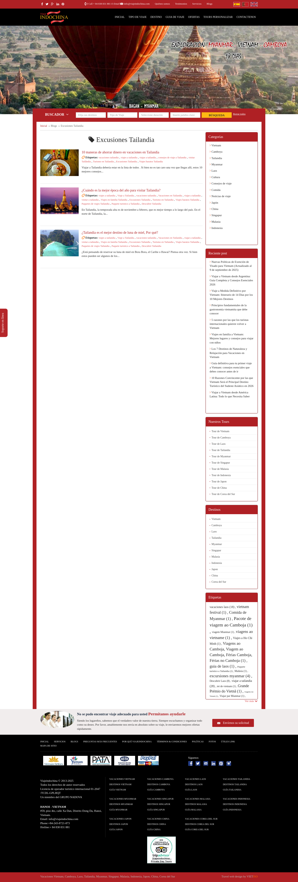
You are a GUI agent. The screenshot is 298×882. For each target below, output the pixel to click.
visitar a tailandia (90, 199)
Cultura (215, 177)
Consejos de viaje (221, 183)
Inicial (120, 17)
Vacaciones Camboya (160, 779)
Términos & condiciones (172, 741)
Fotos (212, 741)
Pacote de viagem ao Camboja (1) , (231, 625)
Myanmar (216, 164)
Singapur (216, 215)
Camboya (216, 151)
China (214, 208)
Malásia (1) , (241, 671)
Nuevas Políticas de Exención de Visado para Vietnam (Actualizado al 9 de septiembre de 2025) (231, 266)
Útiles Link (228, 741)
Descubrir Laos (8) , (221, 681)
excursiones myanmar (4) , (231, 676)
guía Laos (191, 789)
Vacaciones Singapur (160, 799)
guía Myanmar (118, 809)
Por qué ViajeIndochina (137, 741)
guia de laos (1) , (223, 666)
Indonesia (216, 227)
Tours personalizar (218, 17)
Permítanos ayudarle (166, 713)
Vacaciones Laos (195, 779)
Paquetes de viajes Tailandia (96, 203)
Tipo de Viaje (137, 17)
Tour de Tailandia (221, 450)
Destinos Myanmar (121, 804)
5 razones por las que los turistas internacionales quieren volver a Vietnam (229, 324)
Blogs (209, 3)
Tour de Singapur (221, 462)
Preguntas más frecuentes (100, 741)
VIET (252, 876)
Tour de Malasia (220, 469)
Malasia (215, 221)
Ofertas (194, 17)
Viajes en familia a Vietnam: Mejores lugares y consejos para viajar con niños (231, 338)
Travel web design (231, 876)
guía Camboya (156, 789)
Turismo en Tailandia (103, 161)
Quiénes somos (162, 3)
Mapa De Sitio (48, 745)
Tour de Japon (219, 481)
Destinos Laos (194, 784)
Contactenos (246, 17)
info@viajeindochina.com (137, 3)
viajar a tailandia (147, 157)
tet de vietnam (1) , (227, 686)
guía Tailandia (232, 789)
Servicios (196, 3)
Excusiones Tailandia (126, 161)
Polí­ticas (198, 741)
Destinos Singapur (158, 804)
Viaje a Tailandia (125, 195)
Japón (214, 202)
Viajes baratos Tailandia (151, 161)
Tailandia (216, 158)
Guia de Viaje (175, 17)
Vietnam (215, 145)
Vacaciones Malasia (197, 799)
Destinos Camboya (158, 784)
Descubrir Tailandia (151, 203)
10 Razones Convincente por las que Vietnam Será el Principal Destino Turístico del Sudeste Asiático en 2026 (232, 382)
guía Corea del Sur (197, 829)
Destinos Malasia (196, 804)
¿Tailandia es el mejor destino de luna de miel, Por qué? (120, 232)
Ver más (251, 701)
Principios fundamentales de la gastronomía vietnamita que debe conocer (228, 309)
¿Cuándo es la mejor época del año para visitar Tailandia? (121, 190)
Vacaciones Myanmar (122, 799)
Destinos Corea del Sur (199, 824)
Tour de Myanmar (221, 456)
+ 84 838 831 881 (102, 3)
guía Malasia (193, 809)
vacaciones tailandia (109, 157)
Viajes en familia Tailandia (114, 199)
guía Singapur (156, 809)
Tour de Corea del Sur (223, 494)
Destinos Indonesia (235, 804)
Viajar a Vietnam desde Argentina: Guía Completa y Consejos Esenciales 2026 (231, 280)
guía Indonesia (232, 809)
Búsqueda (217, 115)
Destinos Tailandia (235, 784)
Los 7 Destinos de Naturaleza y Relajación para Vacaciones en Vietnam (228, 353)
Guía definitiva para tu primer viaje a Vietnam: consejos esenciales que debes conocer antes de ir (231, 367)
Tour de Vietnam (220, 431)
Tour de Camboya (221, 437)
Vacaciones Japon (120, 818)
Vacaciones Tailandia (236, 779)
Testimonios (181, 3)
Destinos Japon (118, 824)
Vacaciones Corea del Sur (201, 818)
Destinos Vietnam (120, 784)
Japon (215, 569)
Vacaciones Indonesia (236, 799)
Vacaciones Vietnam (122, 779)
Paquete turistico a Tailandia (125, 203)
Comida (215, 189)
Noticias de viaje (220, 196)
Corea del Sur (219, 581)
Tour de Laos (219, 443)
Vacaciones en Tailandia (170, 195)
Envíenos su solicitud (236, 722)
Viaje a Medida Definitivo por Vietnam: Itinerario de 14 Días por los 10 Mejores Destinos (231, 294)
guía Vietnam (117, 789)
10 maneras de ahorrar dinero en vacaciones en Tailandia (120, 152)
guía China (153, 829)
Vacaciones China (158, 818)
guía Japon (116, 829)
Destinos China (156, 824)
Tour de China (219, 487)
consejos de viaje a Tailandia (172, 157)
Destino (156, 17)
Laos (213, 170)
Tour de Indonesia (221, 475)
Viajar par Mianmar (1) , (233, 696)
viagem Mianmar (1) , (224, 632)
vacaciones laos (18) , (223, 607)
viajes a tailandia (129, 157)
